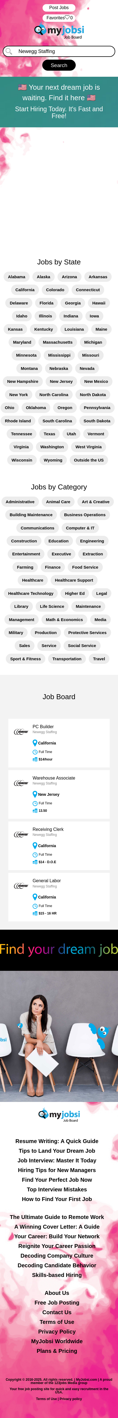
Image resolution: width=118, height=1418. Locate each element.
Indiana (71, 316)
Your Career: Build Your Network (57, 1236)
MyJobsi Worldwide (57, 1341)
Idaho (21, 316)
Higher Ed (75, 593)
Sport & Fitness (25, 658)
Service (49, 645)
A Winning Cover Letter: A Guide (57, 1227)
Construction (24, 541)
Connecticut (88, 289)
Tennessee (21, 433)
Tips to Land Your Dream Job (57, 1151)
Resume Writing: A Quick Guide (56, 1141)
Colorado (55, 289)
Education (59, 541)
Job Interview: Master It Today (56, 1160)
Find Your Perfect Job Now (57, 1180)
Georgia (73, 303)
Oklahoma (36, 407)
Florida (46, 303)
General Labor (47, 880)
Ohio (9, 407)
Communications (37, 528)
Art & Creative (95, 501)
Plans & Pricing (57, 1351)
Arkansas (98, 276)
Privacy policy (71, 1399)
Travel (99, 658)
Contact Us (57, 1312)
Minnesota (26, 355)
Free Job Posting (57, 1303)
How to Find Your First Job (57, 1199)
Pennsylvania (97, 407)
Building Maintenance (31, 514)
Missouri (90, 355)
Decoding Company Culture (56, 1256)
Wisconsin (22, 460)
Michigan (93, 342)
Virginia (21, 446)
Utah (71, 433)
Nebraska (58, 368)
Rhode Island (18, 420)
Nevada (87, 368)
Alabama (16, 276)
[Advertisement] (59, 189)
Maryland (22, 342)
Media (100, 619)
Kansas (15, 329)
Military (16, 632)
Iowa (94, 316)
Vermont (96, 433)
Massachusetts (58, 342)
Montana (29, 368)
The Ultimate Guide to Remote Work (57, 1217)
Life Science (52, 606)
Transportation (67, 658)
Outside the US (89, 460)
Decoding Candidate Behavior (57, 1265)
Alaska (43, 276)
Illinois (45, 316)
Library (21, 606)
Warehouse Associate (54, 778)
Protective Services (87, 632)
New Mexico (96, 381)
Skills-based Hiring (57, 1275)
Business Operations (85, 514)
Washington (52, 446)
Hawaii (99, 303)
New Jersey (61, 381)
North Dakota (93, 394)
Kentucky (43, 329)
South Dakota (97, 420)
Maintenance (88, 606)
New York (18, 394)
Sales (24, 645)
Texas (49, 433)
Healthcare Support (74, 580)
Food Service (85, 567)
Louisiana (74, 329)
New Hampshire (22, 381)
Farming (25, 567)
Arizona (69, 276)
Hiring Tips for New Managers (57, 1170)
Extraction (93, 554)
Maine (101, 329)
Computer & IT (80, 528)
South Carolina (57, 420)
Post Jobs (59, 7)
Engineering (92, 541)
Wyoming (53, 460)
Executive (61, 554)
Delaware (19, 303)
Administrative (20, 501)
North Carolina (54, 394)
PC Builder (43, 726)
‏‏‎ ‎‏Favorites (59, 18)
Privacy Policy (57, 1332)
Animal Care (58, 501)
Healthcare (32, 580)
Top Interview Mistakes (57, 1189)
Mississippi (59, 355)
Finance (53, 567)
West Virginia (88, 446)
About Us (57, 1293)
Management (21, 619)
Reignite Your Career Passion (56, 1246)
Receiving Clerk (48, 829)
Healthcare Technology (31, 593)
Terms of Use (57, 1322)
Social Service (82, 645)
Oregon (64, 407)
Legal (101, 593)
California (25, 289)
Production (46, 632)
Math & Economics (64, 619)
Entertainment (26, 554)
